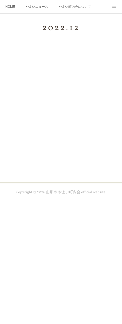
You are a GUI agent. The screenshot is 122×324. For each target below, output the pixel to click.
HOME (10, 7)
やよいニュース (37, 7)
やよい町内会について (75, 7)
